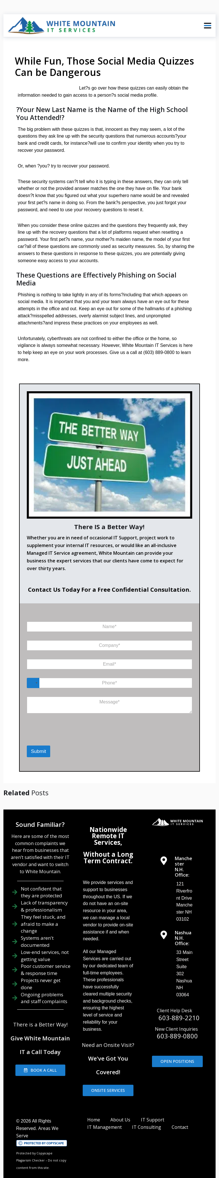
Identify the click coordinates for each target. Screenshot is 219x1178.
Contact (180, 1112)
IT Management (104, 1112)
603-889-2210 (179, 1002)
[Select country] (33, 668)
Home (93, 1105)
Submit (38, 736)
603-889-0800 (177, 1021)
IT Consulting (146, 1112)
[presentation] (50, 722)
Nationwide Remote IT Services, (108, 821)
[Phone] (109, 668)
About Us (120, 1105)
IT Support (152, 1105)
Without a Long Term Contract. (108, 842)
